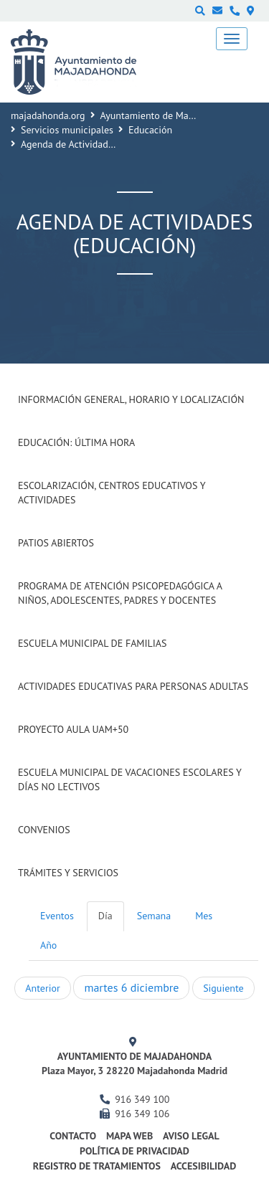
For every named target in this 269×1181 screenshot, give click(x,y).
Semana (154, 915)
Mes (203, 915)
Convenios (44, 829)
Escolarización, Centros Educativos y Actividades (111, 492)
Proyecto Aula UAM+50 (73, 729)
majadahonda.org (48, 115)
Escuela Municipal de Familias (92, 643)
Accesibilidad (204, 1165)
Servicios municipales (67, 129)
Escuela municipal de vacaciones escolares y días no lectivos (130, 779)
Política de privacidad (134, 1150)
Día (105, 915)
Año (48, 945)
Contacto (72, 1135)
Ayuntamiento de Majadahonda (167, 115)
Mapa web (129, 1135)
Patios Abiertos (56, 542)
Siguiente (223, 988)
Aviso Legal (191, 1135)
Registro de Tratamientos (97, 1165)
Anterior (42, 988)
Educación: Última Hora (76, 442)
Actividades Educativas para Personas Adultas (133, 686)
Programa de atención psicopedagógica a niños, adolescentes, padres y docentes (120, 593)
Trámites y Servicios (68, 872)
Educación (150, 129)
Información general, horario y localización (131, 399)
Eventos (57, 915)
